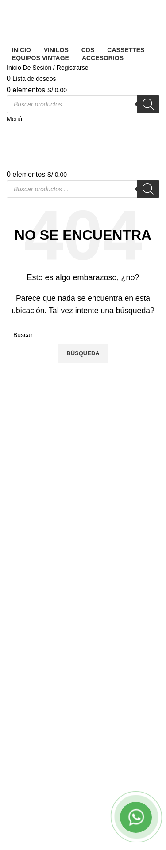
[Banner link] (83, 425)
